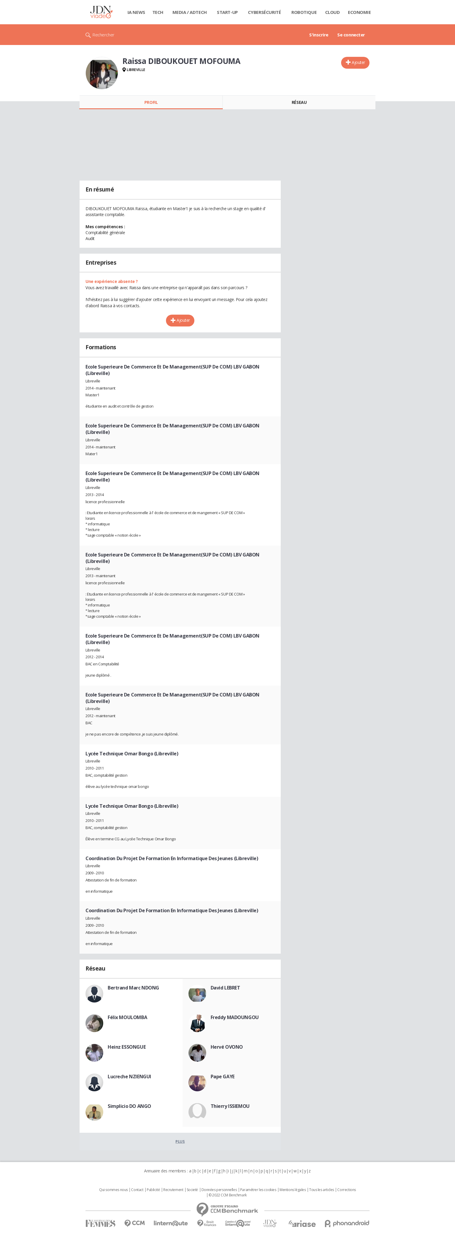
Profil (151, 102)
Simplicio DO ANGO (129, 1106)
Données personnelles (219, 1190)
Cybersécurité (264, 12)
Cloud (332, 12)
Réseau (299, 102)
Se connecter (351, 35)
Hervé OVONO (227, 1047)
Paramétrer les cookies (258, 1190)
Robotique (304, 12)
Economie (359, 12)
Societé (192, 1190)
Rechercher (103, 35)
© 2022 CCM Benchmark (228, 1195)
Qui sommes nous (113, 1190)
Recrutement (173, 1190)
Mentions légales (293, 1190)
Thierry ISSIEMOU (230, 1106)
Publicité (153, 1190)
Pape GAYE (223, 1076)
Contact (137, 1190)
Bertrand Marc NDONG (133, 987)
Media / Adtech (189, 12)
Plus (180, 1141)
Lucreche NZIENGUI (129, 1076)
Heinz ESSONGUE (127, 1047)
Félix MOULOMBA (127, 1017)
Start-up (227, 12)
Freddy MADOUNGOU (235, 1017)
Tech (157, 12)
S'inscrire (318, 35)
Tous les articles (321, 1190)
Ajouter (358, 62)
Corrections (346, 1190)
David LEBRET (225, 987)
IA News (136, 12)
